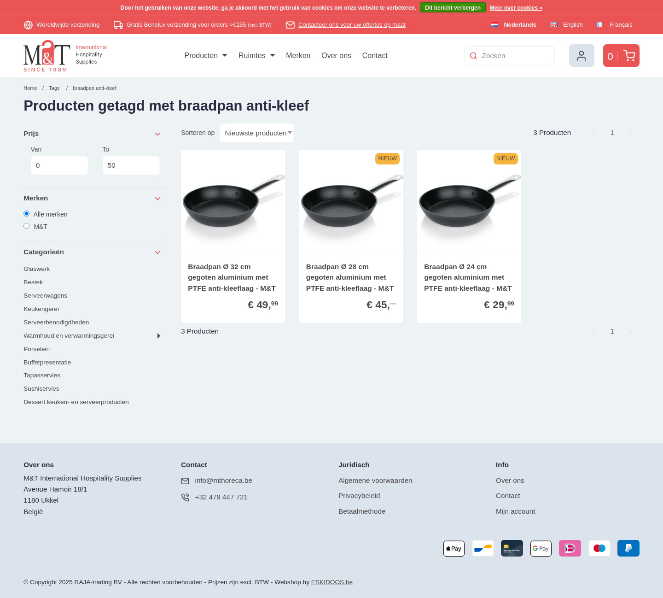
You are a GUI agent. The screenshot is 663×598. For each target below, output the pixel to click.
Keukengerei (41, 308)
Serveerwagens (45, 295)
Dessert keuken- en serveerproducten (76, 402)
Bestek (33, 282)
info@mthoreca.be (216, 480)
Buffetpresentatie (47, 362)
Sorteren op (198, 132)
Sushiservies (41, 388)
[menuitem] (206, 55)
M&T (35, 226)
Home (30, 88)
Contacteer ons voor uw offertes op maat (352, 24)
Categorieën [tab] (92, 252)
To (131, 160)
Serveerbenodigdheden (56, 322)
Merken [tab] (92, 198)
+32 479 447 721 (214, 497)
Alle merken (45, 214)
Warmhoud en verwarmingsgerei (68, 335)
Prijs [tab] (92, 133)
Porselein (36, 349)
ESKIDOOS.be (332, 582)
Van (59, 160)
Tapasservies (41, 375)
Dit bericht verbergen (453, 8)
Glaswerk (36, 268)
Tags (54, 88)
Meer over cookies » (515, 8)
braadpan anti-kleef (94, 88)
